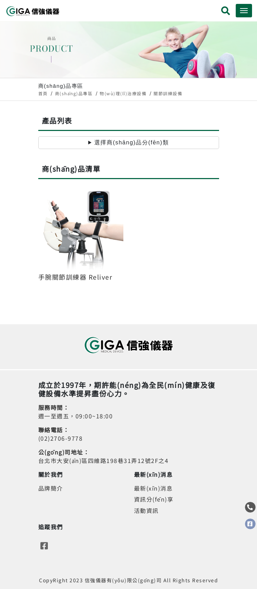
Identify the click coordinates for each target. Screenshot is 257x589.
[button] (226, 12)
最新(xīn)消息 (153, 488)
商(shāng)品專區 (74, 93)
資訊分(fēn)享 (154, 499)
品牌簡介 (50, 488)
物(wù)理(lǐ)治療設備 (123, 93)
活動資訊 (146, 510)
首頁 (43, 93)
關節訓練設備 (167, 93)
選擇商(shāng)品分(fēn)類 (131, 142)
